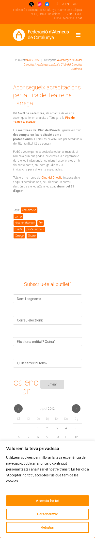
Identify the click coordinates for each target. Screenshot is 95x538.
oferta (18, 229)
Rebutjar (47, 527)
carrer (18, 216)
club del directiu (24, 223)
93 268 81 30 (71, 14)
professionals (35, 229)
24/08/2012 (32, 60)
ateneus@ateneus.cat (68, 18)
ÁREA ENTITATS (67, 4)
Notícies (76, 69)
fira (41, 223)
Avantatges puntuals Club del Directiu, (58, 64)
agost (47, 408)
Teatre (32, 235)
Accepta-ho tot (47, 501)
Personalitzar (47, 514)
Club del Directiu (52, 177)
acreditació (29, 210)
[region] (47, 489)
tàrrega (19, 235)
